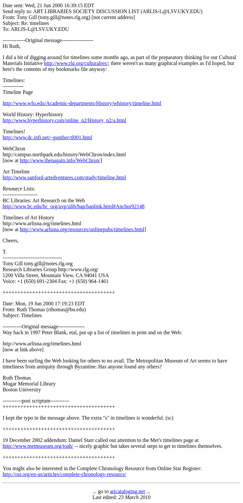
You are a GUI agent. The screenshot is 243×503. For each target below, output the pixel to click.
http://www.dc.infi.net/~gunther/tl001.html (47, 137)
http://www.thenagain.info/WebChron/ (60, 160)
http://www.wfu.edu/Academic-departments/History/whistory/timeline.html (82, 103)
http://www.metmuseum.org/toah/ (38, 446)
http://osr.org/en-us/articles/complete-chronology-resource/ (64, 474)
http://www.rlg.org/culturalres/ (76, 63)
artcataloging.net (127, 491)
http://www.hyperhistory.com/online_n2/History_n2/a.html (64, 120)
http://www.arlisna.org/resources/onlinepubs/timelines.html (82, 229)
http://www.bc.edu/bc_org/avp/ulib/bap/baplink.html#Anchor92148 (74, 206)
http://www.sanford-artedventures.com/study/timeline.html (64, 177)
